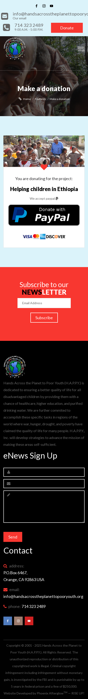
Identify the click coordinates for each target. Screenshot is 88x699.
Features (40, 99)
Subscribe (44, 317)
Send (12, 536)
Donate (67, 27)
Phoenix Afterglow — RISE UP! (60, 693)
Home (27, 99)
